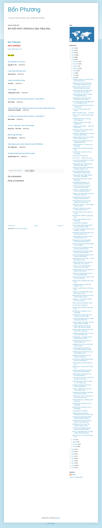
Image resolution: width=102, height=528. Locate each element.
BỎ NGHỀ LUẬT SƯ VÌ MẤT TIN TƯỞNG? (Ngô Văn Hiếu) (81, 425)
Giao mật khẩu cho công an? (17, 61)
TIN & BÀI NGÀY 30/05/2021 (80, 155)
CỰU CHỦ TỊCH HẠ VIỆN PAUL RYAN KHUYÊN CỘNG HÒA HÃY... (83, 248)
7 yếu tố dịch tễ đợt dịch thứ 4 (17, 71)
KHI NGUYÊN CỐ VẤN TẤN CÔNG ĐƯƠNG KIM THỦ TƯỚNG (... (82, 98)
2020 (72, 449)
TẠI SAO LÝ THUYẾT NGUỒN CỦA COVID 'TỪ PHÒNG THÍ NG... (82, 190)
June (74, 75)
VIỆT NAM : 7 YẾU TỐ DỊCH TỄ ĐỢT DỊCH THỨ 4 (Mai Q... (82, 300)
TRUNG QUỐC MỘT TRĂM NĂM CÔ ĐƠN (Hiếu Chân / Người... (82, 164)
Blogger (58, 518)
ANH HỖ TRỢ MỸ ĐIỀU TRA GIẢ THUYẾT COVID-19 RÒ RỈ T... (81, 198)
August (75, 70)
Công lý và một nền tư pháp (16, 80)
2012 (72, 467)
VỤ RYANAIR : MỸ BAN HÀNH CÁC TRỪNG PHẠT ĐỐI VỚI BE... (82, 315)
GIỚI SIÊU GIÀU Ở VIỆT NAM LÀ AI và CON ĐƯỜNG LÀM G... (83, 352)
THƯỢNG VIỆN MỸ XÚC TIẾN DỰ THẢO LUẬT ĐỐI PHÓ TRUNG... (82, 326)
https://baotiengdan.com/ (15, 49)
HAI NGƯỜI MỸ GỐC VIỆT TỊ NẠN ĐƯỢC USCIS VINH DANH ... (82, 201)
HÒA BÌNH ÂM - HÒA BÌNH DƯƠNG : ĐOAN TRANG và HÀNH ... (82, 337)
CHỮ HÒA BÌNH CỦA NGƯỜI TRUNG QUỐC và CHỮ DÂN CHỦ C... (83, 252)
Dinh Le (16, 170)
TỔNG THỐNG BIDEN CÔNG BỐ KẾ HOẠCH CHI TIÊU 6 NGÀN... (82, 226)
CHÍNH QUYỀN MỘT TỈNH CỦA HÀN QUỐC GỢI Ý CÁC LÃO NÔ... (82, 263)
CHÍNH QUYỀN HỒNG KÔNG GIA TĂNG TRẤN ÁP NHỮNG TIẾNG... (82, 348)
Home (36, 225)
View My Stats (51, 523)
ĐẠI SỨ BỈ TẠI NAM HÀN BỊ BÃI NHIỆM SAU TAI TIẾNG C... (83, 244)
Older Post (60, 225)
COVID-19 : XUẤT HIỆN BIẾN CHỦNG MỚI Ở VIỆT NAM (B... (83, 292)
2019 (72, 451)
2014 (72, 463)
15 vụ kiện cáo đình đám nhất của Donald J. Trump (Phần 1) (26, 116)
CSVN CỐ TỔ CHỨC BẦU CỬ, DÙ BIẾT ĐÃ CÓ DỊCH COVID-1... (83, 161)
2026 (72, 48)
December (76, 61)
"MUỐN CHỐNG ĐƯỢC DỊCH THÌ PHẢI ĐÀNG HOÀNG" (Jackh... (83, 138)
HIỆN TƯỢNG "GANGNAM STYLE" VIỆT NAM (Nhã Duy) (82, 374)
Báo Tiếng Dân (14, 42)
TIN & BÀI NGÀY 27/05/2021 (80, 411)
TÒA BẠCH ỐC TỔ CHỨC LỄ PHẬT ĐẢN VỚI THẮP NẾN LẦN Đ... (82, 421)
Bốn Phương (24, 9)
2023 (72, 55)
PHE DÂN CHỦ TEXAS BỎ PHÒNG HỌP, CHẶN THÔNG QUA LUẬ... (82, 84)
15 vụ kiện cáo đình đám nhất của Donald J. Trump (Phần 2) (26, 99)
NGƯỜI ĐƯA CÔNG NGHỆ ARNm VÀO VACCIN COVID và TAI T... (83, 233)
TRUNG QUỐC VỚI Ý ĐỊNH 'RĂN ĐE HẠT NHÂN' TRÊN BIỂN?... (82, 175)
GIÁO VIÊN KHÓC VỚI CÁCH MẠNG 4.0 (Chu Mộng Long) (82, 382)
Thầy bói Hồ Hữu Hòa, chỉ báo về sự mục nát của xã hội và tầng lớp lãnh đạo (31, 108)
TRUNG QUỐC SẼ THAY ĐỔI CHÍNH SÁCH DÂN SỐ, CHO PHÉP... (82, 91)
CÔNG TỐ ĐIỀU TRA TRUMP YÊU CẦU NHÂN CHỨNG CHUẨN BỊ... (83, 323)
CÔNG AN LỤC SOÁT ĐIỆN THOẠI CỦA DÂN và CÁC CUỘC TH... (83, 194)
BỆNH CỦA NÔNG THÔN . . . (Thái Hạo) (83, 112)
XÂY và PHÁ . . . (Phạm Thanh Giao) (82, 158)
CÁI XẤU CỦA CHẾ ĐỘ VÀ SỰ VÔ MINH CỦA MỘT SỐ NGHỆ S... (82, 428)
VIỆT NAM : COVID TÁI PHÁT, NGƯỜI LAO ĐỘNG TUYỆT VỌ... (83, 130)
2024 (72, 52)
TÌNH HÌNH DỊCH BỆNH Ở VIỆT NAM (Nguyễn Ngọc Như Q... (82, 141)
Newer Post (11, 225)
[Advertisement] (51, 497)
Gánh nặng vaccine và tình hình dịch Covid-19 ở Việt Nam (25, 144)
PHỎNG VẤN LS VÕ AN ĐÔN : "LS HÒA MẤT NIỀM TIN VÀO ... (83, 259)
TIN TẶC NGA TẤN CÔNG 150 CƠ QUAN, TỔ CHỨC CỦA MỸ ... (82, 186)
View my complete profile (76, 477)
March (74, 442)
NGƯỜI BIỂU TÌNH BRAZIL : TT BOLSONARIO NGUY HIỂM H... (82, 183)
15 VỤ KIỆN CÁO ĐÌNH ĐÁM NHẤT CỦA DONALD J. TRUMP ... (83, 229)
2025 (72, 50)
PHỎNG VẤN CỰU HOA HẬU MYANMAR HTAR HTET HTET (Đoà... (83, 414)
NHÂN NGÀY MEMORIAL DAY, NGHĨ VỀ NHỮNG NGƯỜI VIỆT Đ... (83, 134)
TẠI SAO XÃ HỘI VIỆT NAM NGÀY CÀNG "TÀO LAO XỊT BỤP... (82, 266)
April (74, 439)
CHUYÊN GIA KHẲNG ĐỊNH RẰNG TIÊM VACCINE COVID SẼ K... (82, 417)
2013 (72, 465)
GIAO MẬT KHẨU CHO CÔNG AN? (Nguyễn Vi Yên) (82, 285)
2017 (72, 456)
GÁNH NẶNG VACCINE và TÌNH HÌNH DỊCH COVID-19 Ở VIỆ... (83, 393)
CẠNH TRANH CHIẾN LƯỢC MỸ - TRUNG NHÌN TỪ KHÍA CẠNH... (82, 172)
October (75, 66)
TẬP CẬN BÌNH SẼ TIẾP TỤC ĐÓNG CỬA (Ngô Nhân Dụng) (82, 95)
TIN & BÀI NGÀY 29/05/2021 (80, 223)
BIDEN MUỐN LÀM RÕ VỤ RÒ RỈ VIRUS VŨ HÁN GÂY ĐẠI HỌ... (82, 87)
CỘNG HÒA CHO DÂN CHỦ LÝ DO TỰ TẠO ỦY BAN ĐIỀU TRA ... (83, 334)
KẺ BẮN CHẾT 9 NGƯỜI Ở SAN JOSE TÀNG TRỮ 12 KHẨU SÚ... (83, 330)
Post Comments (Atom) (21, 228)
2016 (72, 458)
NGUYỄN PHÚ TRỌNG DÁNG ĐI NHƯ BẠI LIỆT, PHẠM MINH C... (83, 360)
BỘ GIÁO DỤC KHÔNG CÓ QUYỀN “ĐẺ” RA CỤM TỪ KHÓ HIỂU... (82, 371)
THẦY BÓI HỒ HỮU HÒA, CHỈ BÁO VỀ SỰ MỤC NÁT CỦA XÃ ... (83, 378)
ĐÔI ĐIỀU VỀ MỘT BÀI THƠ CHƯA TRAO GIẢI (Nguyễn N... (82, 385)
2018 (72, 454)
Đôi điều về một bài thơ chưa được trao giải (21, 153)
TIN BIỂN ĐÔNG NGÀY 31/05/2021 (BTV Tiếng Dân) (82, 119)
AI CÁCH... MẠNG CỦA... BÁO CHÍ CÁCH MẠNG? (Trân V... (82, 389)
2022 (72, 57)
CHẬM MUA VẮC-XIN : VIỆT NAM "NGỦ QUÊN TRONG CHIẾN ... (83, 270)
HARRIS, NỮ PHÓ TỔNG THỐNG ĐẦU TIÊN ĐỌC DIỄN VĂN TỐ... (83, 168)
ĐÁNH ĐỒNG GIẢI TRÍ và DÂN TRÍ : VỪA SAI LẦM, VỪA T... (82, 341)
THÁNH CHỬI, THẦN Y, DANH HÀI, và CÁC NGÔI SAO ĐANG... (83, 396)
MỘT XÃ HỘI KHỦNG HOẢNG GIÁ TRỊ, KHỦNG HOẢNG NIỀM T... (83, 255)
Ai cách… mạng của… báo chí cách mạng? (21, 125)
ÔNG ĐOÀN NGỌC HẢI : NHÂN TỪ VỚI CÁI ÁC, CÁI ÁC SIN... (83, 277)
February (75, 444)
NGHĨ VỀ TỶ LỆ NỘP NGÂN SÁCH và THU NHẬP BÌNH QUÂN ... (83, 274)
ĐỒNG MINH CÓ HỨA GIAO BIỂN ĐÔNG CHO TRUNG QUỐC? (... (82, 241)
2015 (72, 461)
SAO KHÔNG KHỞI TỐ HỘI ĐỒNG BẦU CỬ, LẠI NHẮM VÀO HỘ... (83, 102)
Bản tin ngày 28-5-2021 (15, 134)
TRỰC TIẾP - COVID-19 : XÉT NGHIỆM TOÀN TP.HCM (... (83, 205)
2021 (72, 59)
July (74, 73)
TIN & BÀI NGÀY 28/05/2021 (80, 305)
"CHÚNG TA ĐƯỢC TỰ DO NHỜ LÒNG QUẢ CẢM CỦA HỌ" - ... (83, 80)
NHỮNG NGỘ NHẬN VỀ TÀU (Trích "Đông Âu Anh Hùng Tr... (82, 356)
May (74, 77)
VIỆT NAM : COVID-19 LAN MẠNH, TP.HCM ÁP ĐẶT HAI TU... (82, 209)
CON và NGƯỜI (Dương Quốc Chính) (82, 303)
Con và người (12, 89)
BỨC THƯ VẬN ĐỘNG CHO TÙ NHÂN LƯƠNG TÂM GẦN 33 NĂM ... (83, 432)
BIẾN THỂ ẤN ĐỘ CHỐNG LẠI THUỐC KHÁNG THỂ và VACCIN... (83, 296)
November (76, 64)
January (75, 446)
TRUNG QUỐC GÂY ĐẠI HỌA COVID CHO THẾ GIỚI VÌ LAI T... (83, 237)
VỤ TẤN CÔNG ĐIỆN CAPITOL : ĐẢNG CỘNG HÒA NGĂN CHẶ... (83, 319)
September (76, 68)
